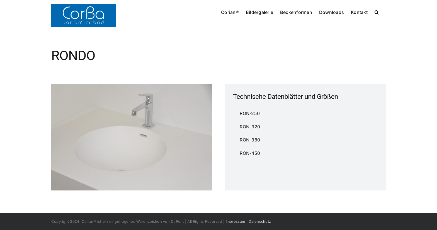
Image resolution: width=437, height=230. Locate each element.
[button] (377, 11)
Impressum (235, 221)
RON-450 (242, 153)
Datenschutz (260, 221)
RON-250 (242, 113)
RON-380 (242, 140)
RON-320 (242, 126)
